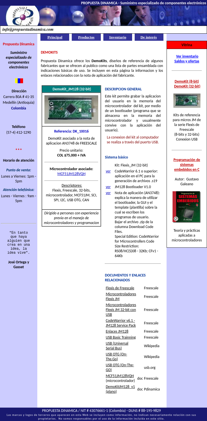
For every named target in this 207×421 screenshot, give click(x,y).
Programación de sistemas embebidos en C (186, 164)
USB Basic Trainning (121, 337)
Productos (86, 37)
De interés (148, 37)
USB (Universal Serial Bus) (117, 346)
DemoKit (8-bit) (187, 81)
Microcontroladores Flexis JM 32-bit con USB (121, 309)
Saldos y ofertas (186, 61)
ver (108, 171)
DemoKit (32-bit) (187, 86)
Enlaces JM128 (117, 331)
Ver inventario (187, 56)
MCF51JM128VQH (72, 173)
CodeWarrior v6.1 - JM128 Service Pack (121, 323)
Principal (54, 37)
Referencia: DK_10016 (71, 131)
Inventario (117, 37)
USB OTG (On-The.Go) (116, 356)
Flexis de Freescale (120, 288)
